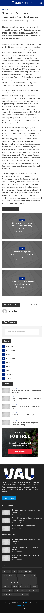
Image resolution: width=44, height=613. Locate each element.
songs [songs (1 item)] (28, 590)
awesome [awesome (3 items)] (7, 571)
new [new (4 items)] (21, 587)
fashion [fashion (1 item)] (33, 579)
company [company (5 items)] (28, 571)
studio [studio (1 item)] (35, 590)
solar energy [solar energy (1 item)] (19, 590)
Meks (27, 603)
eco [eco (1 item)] (25, 575)
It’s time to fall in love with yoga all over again (22, 282)
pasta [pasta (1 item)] (27, 587)
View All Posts (35, 304)
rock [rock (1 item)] (10, 590)
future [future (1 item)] (25, 583)
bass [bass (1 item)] (14, 571)
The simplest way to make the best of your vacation (26, 511)
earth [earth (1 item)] (20, 575)
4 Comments (18, 552)
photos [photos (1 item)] (34, 587)
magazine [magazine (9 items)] (7, 587)
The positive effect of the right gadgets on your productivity (27, 519)
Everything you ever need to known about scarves (26, 548)
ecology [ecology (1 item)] (32, 575)
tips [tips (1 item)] (27, 594)
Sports (5, 10)
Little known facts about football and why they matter (22, 226)
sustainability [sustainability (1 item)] (8, 594)
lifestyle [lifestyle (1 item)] (32, 583)
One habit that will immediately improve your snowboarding (26, 424)
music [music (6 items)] (15, 587)
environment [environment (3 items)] (23, 579)
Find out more (9, 498)
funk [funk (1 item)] (18, 583)
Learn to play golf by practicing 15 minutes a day (22, 254)
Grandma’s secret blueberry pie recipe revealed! (25, 556)
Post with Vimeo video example (24, 526)
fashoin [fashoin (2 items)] (6, 583)
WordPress (21, 605)
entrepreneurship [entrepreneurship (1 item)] (10, 579)
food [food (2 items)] (13, 583)
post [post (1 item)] (5, 590)
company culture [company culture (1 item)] (9, 575)
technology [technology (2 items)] (19, 594)
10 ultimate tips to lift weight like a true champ (25, 416)
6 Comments (18, 544)
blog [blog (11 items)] (20, 571)
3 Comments (18, 560)
